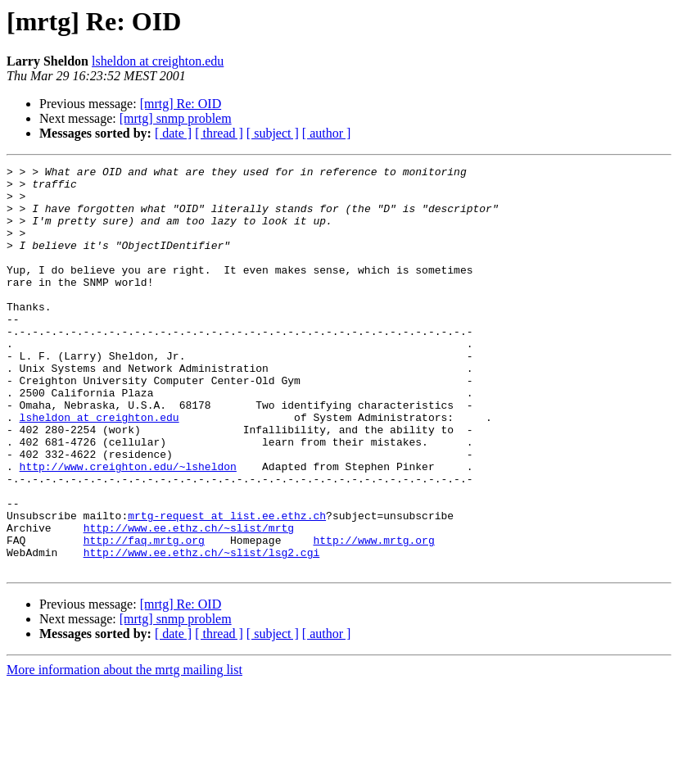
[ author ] (326, 133)
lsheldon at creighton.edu (158, 61)
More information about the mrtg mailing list (124, 751)
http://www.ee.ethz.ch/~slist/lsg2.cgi (202, 630)
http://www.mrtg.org (373, 616)
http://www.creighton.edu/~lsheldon (128, 527)
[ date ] (173, 133)
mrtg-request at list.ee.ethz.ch (227, 586)
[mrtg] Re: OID (181, 104)
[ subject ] (272, 133)
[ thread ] (219, 133)
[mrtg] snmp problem (176, 118)
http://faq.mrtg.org (144, 616)
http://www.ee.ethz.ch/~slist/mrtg (189, 601)
